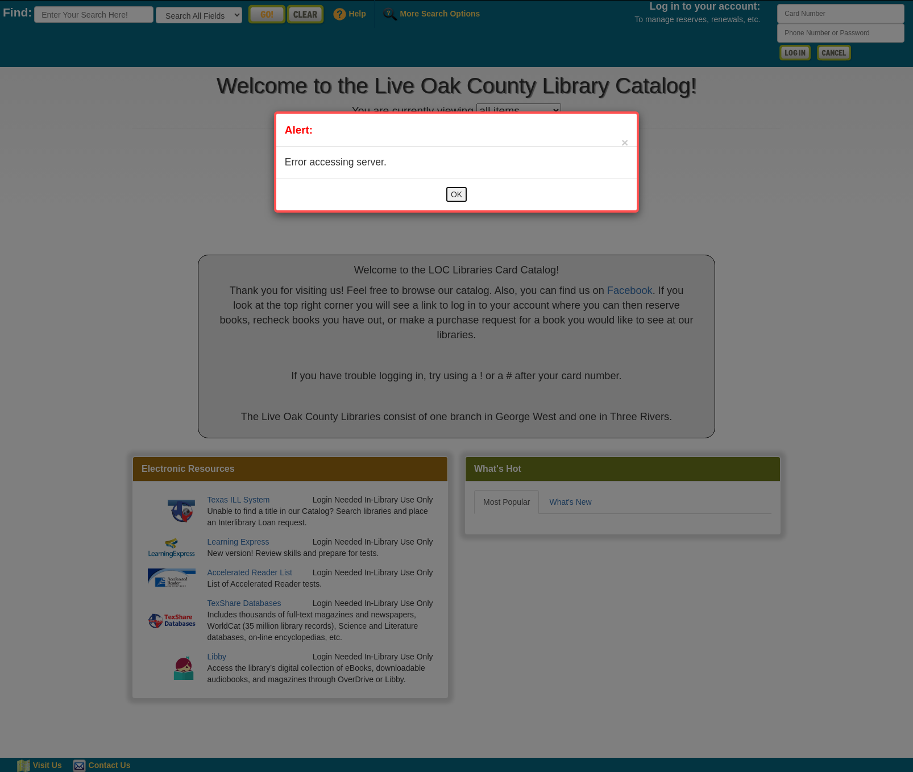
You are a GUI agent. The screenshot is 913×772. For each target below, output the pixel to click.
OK (456, 194)
